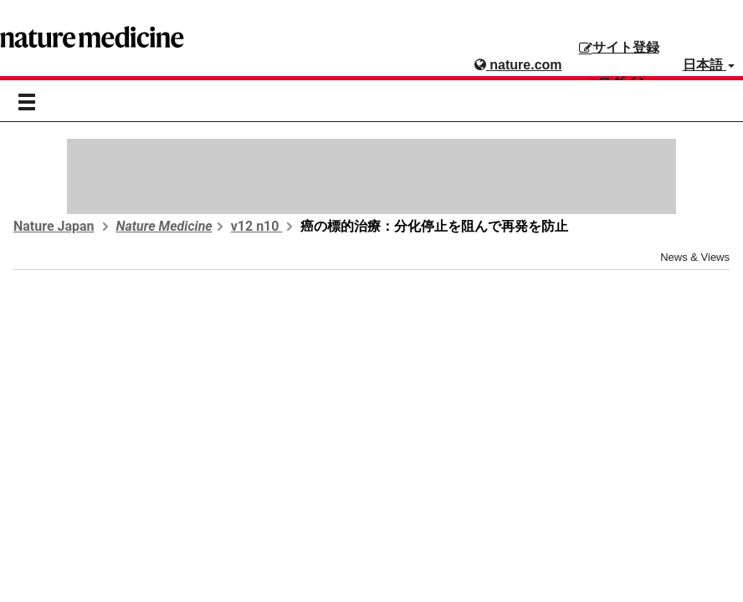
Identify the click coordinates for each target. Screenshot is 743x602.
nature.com (518, 65)
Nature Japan (54, 226)
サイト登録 (619, 47)
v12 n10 (257, 226)
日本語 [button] (709, 65)
